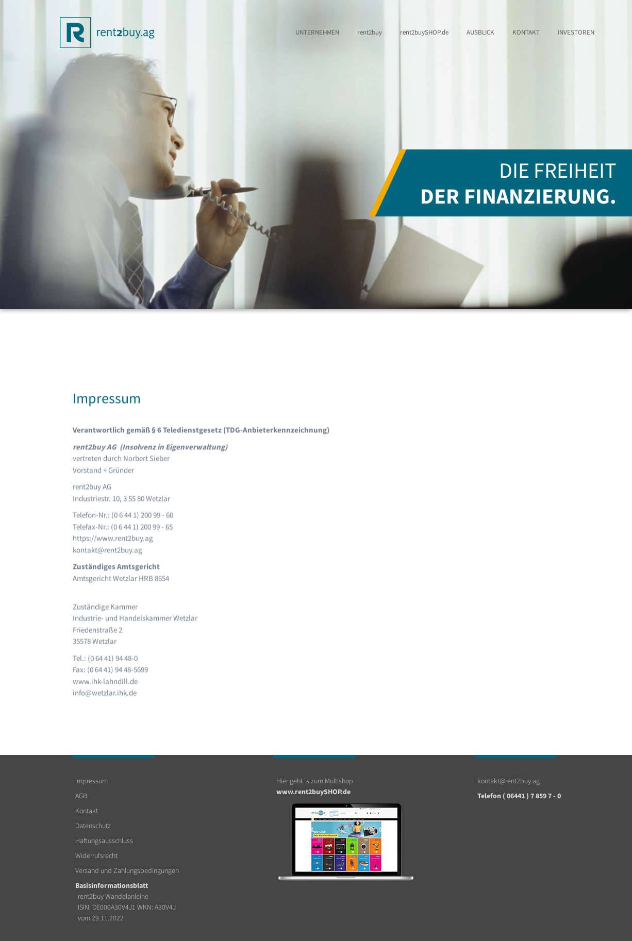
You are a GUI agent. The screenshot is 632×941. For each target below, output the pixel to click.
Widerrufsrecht (96, 855)
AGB (81, 795)
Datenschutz (93, 825)
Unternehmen (317, 32)
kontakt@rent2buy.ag (508, 780)
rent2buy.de (424, 32)
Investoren (576, 32)
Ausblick (480, 32)
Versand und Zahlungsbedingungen (127, 870)
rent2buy (369, 32)
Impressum (91, 780)
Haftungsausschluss (104, 840)
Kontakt (526, 32)
